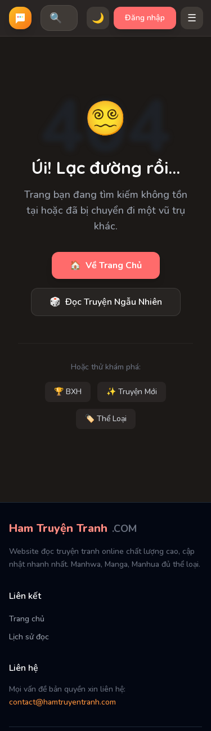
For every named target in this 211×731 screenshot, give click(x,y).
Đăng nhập (145, 17)
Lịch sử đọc (29, 636)
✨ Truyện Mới (131, 391)
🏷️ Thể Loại (106, 418)
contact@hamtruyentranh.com (62, 702)
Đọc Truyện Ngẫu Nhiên (106, 302)
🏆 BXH (68, 391)
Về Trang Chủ (106, 265)
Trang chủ (26, 618)
